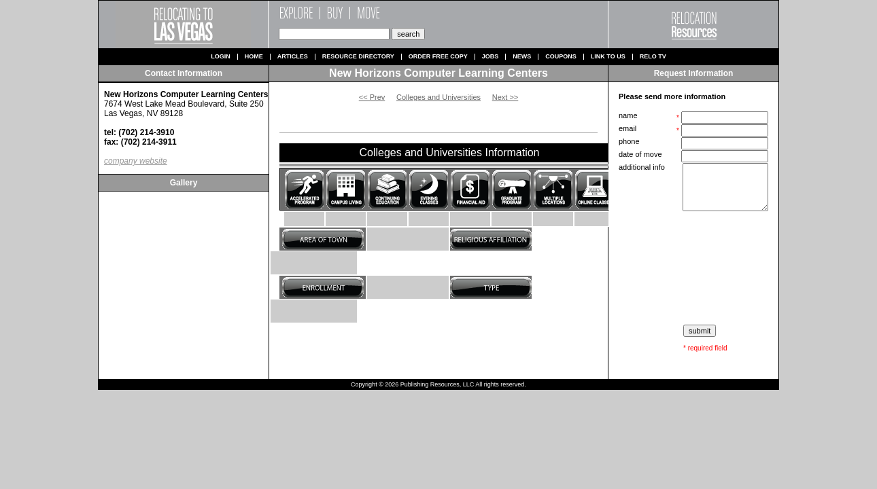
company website (135, 161)
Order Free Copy (438, 57)
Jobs (490, 57)
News (522, 57)
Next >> (505, 97)
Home (254, 57)
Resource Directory (358, 57)
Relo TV (653, 57)
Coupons (561, 57)
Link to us (608, 57)
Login (220, 57)
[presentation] (695, 268)
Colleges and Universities (438, 97)
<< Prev (372, 97)
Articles (292, 57)
